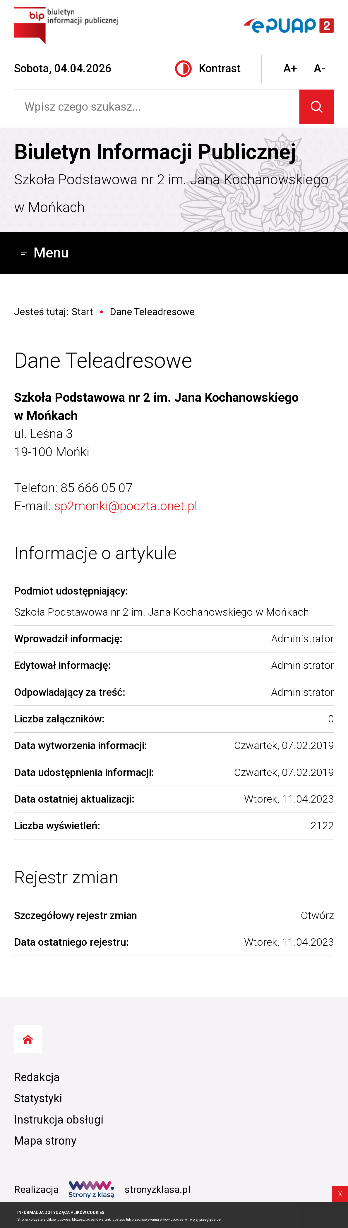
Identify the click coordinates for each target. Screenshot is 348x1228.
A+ (290, 68)
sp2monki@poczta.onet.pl (125, 506)
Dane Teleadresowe (103, 360)
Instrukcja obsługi (59, 1119)
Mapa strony (45, 1140)
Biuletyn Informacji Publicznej (155, 152)
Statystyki (38, 1098)
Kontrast (208, 68)
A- (319, 68)
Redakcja (37, 1077)
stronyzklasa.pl (130, 1189)
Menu (45, 253)
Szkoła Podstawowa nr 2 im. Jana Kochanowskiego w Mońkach (171, 193)
